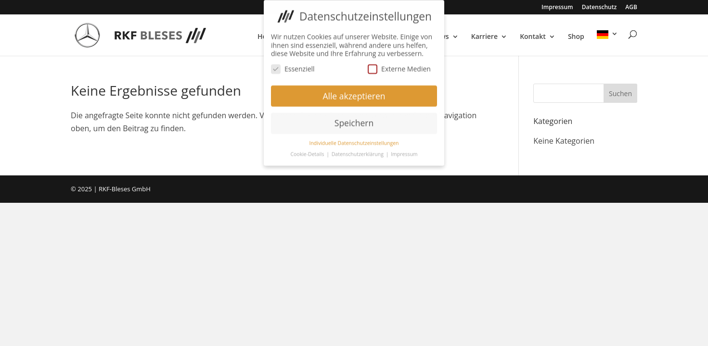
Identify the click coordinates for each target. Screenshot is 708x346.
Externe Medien (399, 66)
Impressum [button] (404, 152)
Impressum (557, 7)
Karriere (484, 37)
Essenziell (293, 66)
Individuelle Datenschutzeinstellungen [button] (354, 141)
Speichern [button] (354, 121)
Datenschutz (599, 7)
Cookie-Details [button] (307, 152)
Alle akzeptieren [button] (353, 93)
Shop (576, 37)
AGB (631, 7)
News (440, 37)
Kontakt (533, 37)
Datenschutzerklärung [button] (358, 152)
